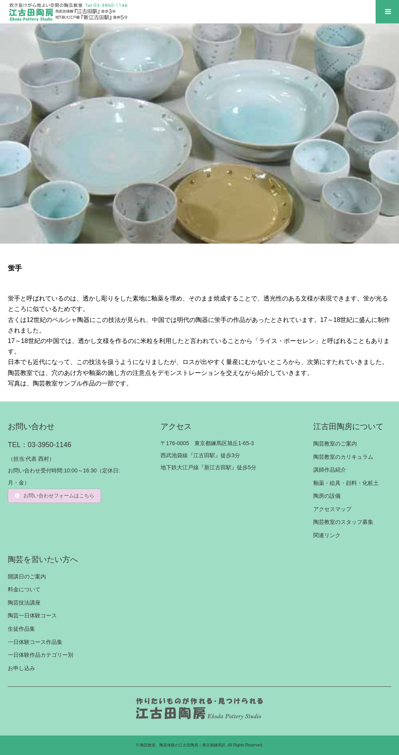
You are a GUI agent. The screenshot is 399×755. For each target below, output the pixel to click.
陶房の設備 (327, 496)
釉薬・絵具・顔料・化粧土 (346, 483)
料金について (24, 589)
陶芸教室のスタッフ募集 (343, 522)
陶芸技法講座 (24, 602)
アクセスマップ (332, 509)
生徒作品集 (21, 629)
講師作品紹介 (329, 470)
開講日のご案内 (27, 576)
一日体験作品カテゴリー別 (40, 655)
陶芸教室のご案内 (335, 443)
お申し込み (21, 668)
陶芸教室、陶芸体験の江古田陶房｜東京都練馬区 (183, 745)
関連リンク (327, 535)
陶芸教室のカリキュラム (343, 457)
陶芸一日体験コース (32, 615)
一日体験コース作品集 (35, 642)
